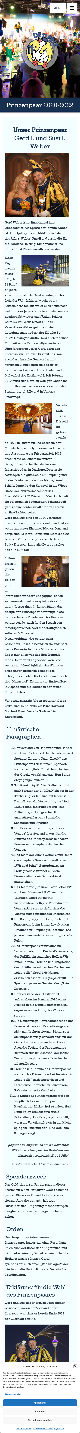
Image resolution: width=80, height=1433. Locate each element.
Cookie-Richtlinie (23, 1428)
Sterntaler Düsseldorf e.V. (34, 1195)
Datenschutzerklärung (43, 1428)
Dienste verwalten (13, 1394)
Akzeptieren (40, 1403)
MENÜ (58, 8)
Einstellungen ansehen (40, 1420)
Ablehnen (40, 1411)
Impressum (59, 1428)
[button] (75, 1366)
